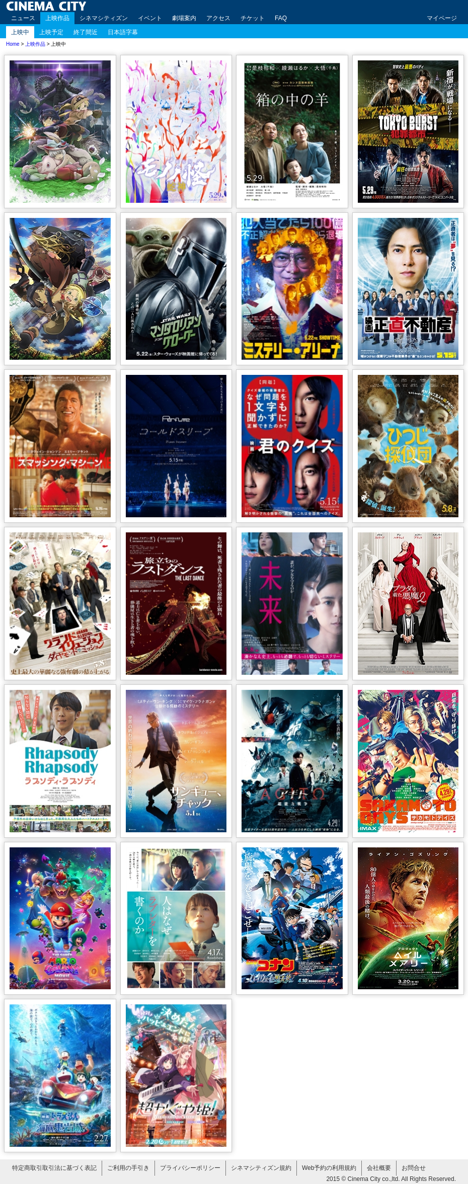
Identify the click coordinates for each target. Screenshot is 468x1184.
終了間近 (85, 32)
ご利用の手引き (128, 1167)
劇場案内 (184, 18)
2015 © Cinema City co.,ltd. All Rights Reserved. (391, 1178)
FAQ (281, 18)
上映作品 (57, 18)
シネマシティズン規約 (261, 1167)
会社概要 (379, 1167)
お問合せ (414, 1167)
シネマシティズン (104, 18)
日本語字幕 (123, 32)
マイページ (442, 18)
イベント (150, 18)
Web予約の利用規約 (329, 1167)
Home (13, 44)
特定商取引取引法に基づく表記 (54, 1167)
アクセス (218, 18)
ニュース (23, 18)
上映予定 (51, 32)
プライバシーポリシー (190, 1167)
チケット (253, 18)
